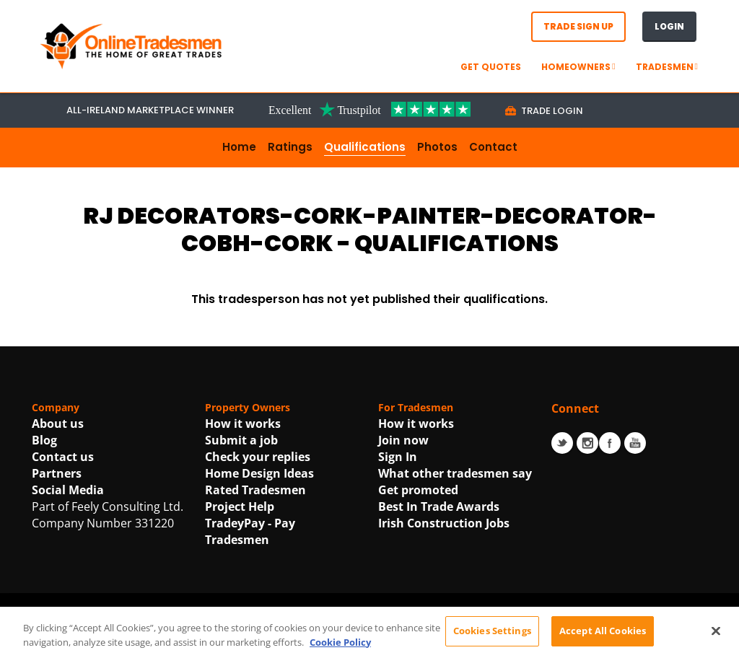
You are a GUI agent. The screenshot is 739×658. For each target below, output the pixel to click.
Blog (44, 440)
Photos (437, 146)
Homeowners (578, 67)
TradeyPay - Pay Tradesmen (250, 531)
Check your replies (257, 457)
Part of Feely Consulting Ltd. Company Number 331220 (107, 515)
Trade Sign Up (578, 26)
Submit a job (241, 440)
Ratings (290, 146)
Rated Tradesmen (255, 490)
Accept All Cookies (602, 638)
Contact (493, 146)
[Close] (716, 638)
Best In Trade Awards (438, 506)
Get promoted (418, 490)
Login (669, 26)
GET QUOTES (490, 67)
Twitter (562, 443)
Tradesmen (667, 67)
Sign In (397, 457)
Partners (57, 473)
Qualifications (365, 146)
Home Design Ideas (259, 473)
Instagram (587, 443)
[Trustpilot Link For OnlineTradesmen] (369, 109)
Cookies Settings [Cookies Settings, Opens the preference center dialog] (492, 638)
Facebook (610, 443)
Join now (403, 440)
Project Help (239, 506)
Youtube (635, 443)
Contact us (63, 457)
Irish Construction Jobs (444, 523)
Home (239, 146)
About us (58, 423)
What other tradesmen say (455, 473)
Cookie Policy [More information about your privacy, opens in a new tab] (340, 649)
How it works (243, 423)
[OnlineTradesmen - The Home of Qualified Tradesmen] (133, 45)
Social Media (68, 490)
